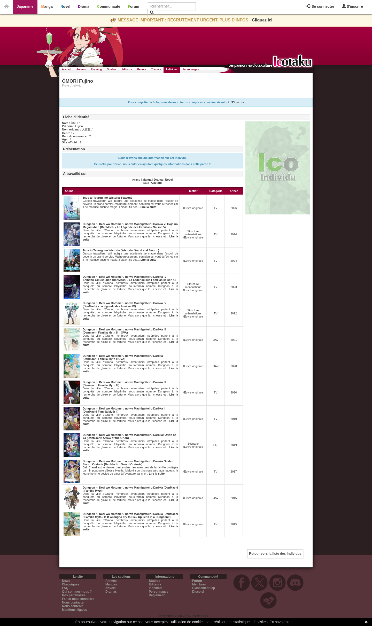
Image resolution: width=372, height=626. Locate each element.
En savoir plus (281, 622)
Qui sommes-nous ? (77, 591)
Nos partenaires (74, 595)
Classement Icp (203, 588)
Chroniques (70, 584)
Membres (199, 584)
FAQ (65, 588)
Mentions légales (74, 610)
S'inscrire (352, 6)
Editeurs (155, 584)
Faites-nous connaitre (78, 599)
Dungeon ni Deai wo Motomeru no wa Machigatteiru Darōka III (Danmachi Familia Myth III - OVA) (124, 331)
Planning (96, 69)
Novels (110, 588)
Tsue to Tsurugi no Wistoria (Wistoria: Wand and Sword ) (121, 250)
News (66, 581)
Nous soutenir (72, 606)
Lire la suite (148, 206)
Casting (156, 182)
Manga (47, 6)
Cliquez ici (262, 20)
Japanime (25, 6)
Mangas (111, 584)
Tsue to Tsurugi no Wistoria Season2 (107, 197)
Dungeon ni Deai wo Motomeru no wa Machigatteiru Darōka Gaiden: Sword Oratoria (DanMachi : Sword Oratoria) (128, 463)
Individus (171, 69)
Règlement (157, 595)
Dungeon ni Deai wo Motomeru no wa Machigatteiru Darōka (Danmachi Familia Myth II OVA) (123, 357)
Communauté (108, 6)
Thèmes (156, 69)
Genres (141, 69)
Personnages (191, 69)
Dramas (111, 591)
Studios (112, 69)
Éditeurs (127, 69)
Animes (81, 69)
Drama (83, 6)
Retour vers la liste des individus (275, 553)
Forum (133, 6)
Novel (65, 6)
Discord (198, 591)
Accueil (66, 69)
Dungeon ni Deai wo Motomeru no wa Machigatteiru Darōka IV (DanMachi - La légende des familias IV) (124, 305)
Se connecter (320, 6)
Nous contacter (73, 602)
